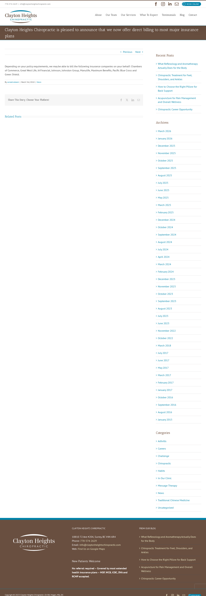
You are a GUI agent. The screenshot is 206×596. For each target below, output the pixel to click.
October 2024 (165, 227)
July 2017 (163, 353)
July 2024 (163, 249)
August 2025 (165, 175)
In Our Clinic (165, 478)
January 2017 (165, 390)
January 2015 (165, 419)
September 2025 (167, 168)
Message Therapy (167, 485)
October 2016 (165, 397)
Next (137, 51)
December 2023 (166, 279)
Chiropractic (164, 463)
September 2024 (167, 234)
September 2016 (167, 404)
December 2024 (166, 219)
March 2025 (164, 205)
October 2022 (165, 338)
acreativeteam (13, 82)
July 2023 (163, 315)
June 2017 (163, 360)
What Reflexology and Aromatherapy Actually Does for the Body (168, 538)
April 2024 (163, 256)
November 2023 (167, 286)
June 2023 (163, 323)
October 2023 (165, 293)
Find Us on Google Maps (91, 548)
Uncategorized (166, 507)
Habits (161, 470)
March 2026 (164, 131)
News (39, 82)
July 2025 (163, 182)
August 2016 (165, 412)
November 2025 (167, 153)
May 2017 (163, 367)
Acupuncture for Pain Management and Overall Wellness (167, 569)
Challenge (163, 456)
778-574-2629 (88, 540)
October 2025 (165, 160)
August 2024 (165, 242)
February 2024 (166, 271)
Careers (162, 448)
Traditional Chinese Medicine (174, 500)
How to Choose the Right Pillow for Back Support (168, 559)
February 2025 (166, 212)
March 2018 (164, 345)
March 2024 (164, 264)
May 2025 (163, 197)
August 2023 (165, 308)
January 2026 (165, 138)
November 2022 (167, 330)
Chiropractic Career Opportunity (175, 109)
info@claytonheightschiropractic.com (35, 4)
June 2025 (163, 190)
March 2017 (164, 375)
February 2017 (166, 382)
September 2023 (167, 301)
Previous (127, 51)
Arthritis (162, 441)
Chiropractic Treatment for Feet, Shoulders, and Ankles (166, 550)
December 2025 (166, 145)
